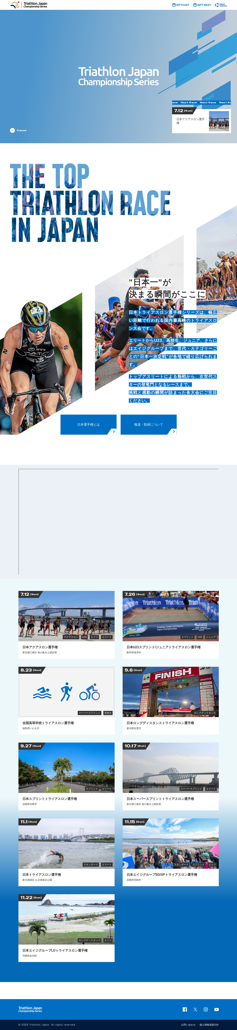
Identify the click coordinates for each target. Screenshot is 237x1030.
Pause (22, 130)
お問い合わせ (188, 1024)
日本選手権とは (88, 424)
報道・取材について (148, 424)
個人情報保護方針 (209, 1024)
